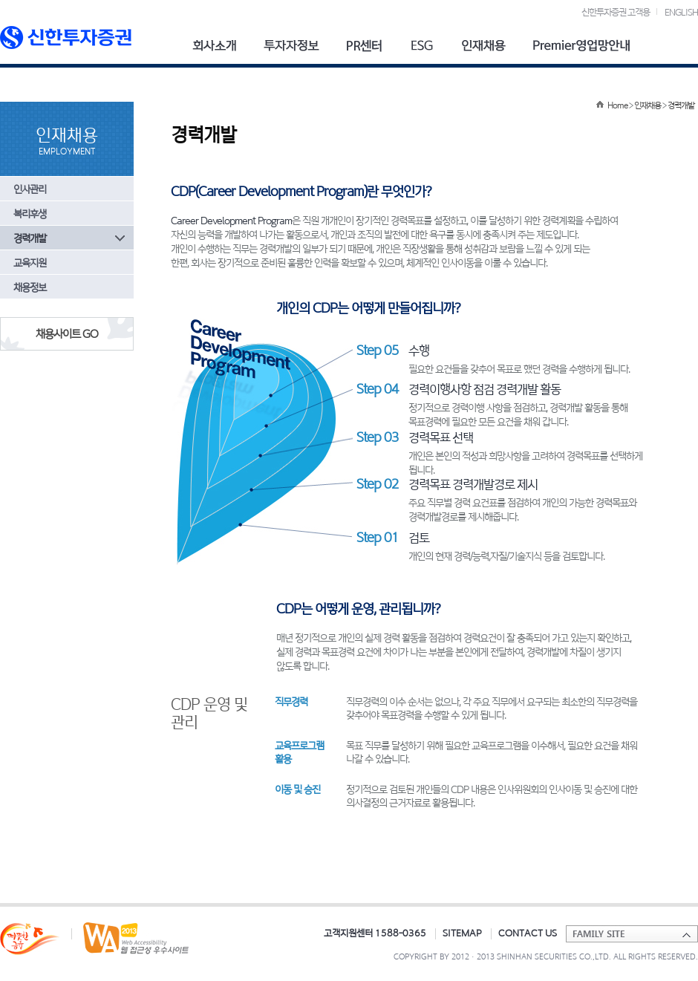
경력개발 (29, 238)
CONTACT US (527, 932)
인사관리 (29, 189)
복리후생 (29, 213)
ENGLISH (681, 12)
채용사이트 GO (67, 334)
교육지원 (29, 262)
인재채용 (647, 105)
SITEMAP (462, 932)
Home (617, 105)
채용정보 (29, 287)
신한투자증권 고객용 (615, 12)
